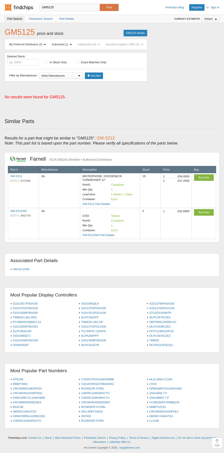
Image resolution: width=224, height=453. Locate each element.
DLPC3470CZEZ (160, 335)
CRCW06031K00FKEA (164, 411)
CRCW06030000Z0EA (27, 402)
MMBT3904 (20, 384)
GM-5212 (16, 176)
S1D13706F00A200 (161, 303)
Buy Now (204, 177)
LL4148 (154, 420)
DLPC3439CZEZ (160, 326)
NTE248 (18, 379)
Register (197, 7)
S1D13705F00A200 (93, 308)
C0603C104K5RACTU (95, 397)
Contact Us (34, 437)
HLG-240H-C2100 (160, 379)
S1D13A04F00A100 (25, 340)
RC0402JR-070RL (92, 388)
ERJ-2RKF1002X (92, 411)
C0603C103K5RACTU (27, 420)
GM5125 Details (135, 33)
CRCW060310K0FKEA (27, 388)
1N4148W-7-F (158, 393)
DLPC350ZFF (90, 317)
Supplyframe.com (129, 447)
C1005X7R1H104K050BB (97, 379)
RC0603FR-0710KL (93, 407)
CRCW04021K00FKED (27, 393)
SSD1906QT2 (22, 335)
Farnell (61, 159)
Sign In (215, 7)
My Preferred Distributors (28, 44)
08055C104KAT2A (24, 411)
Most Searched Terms (67, 437)
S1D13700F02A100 (161, 308)
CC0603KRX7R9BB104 (164, 402)
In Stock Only (56, 62)
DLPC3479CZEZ (160, 317)
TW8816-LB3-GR (92, 322)
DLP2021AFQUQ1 (161, 345)
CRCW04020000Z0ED (95, 402)
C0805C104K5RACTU (95, 393)
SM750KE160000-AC (163, 322)
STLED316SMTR (160, 312)
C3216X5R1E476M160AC (97, 384)
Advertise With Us (119, 442)
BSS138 (18, 407)
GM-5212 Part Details (96, 204)
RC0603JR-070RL (92, 420)
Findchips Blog (174, 7)
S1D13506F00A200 (25, 312)
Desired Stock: (22, 60)
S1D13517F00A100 (25, 303)
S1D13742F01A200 (93, 326)
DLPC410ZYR (90, 345)
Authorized (63, 44)
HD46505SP (21, 345)
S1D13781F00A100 (25, 308)
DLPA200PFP (90, 335)
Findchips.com (19, 7)
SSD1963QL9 (90, 303)
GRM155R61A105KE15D (29, 416)
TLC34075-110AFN (93, 331)
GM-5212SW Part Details (98, 235)
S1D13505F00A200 (25, 326)
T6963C (154, 340)
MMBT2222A (157, 407)
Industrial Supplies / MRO (125, 44)
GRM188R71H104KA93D (165, 388)
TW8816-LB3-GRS (25, 317)
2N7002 (86, 416)
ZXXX (153, 384)
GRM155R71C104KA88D (29, 397)
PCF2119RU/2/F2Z (161, 331)
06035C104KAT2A (161, 416)
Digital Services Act (163, 437)
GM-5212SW (18, 211)
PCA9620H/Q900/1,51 (27, 322)
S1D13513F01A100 (93, 312)
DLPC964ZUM (22, 331)
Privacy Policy (117, 437)
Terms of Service (138, 437)
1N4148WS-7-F (159, 397)
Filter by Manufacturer (23, 75)
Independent (90, 44)
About (48, 437)
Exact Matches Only (91, 62)
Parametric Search (95, 437)
